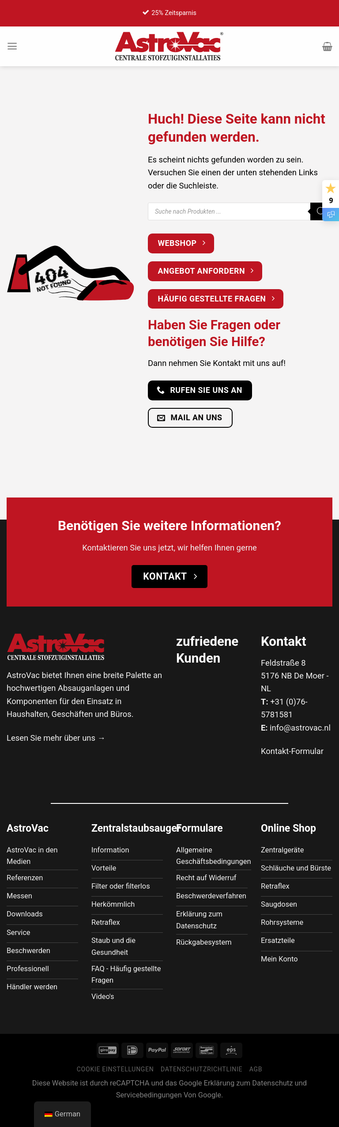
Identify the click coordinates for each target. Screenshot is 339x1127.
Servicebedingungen (149, 1114)
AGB (256, 1088)
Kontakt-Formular (292, 751)
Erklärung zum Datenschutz (248, 1102)
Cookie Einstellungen (115, 1088)
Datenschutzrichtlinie (201, 1088)
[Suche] (321, 211)
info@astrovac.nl (300, 727)
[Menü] (13, 46)
